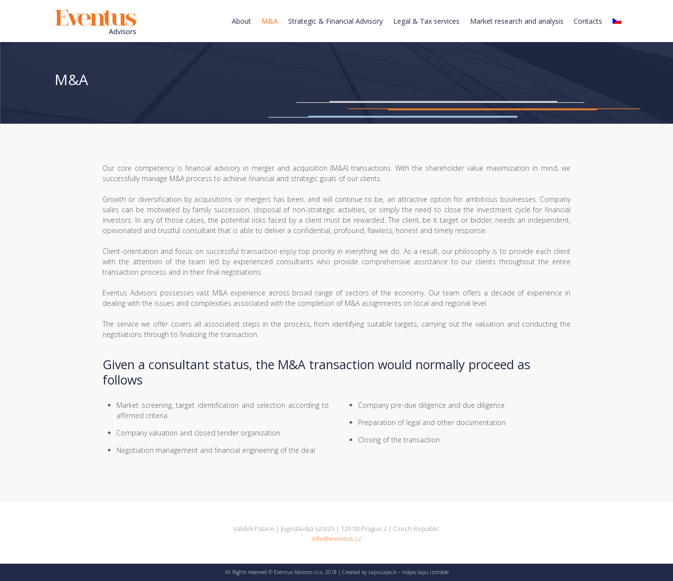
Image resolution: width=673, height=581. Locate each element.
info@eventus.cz (337, 538)
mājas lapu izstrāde (425, 572)
